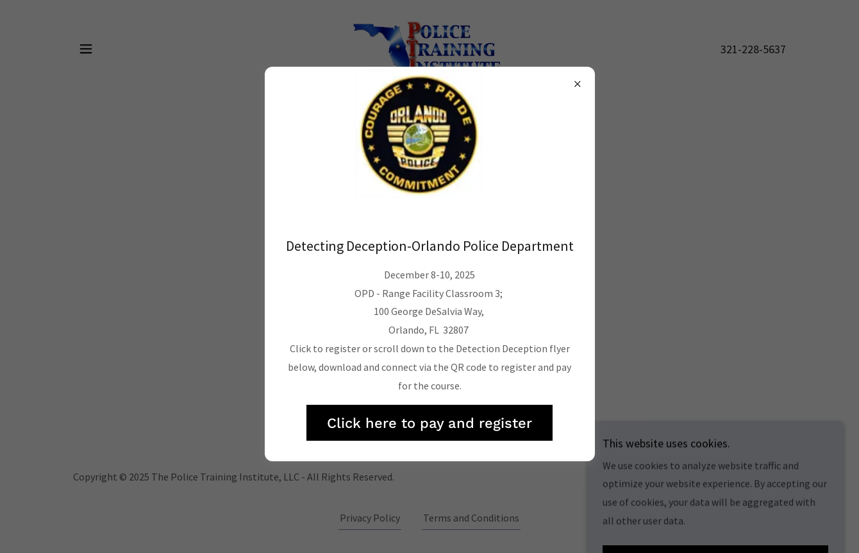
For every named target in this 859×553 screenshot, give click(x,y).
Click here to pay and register (429, 423)
